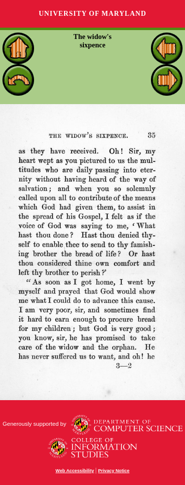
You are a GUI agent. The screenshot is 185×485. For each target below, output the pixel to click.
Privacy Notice (114, 470)
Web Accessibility (75, 470)
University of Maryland (92, 13)
